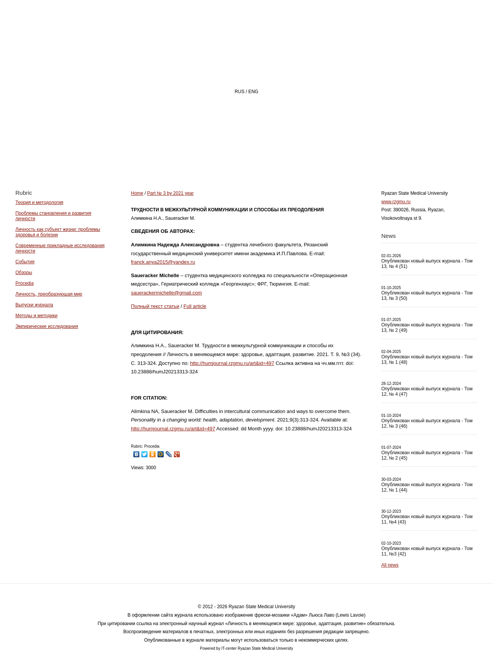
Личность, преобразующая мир (48, 294)
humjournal (215, 363)
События (25, 261)
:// (200, 363)
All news (390, 565)
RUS (239, 91)
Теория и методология (39, 202)
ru (246, 363)
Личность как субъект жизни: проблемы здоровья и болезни (57, 232)
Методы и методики (36, 315)
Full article (194, 306)
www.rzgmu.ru (396, 201)
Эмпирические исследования (46, 326)
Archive (332, 160)
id (261, 363)
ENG (253, 91)
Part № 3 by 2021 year (170, 193)
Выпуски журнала (34, 305)
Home (190, 160)
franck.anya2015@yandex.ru (163, 262)
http (194, 363)
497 (270, 363)
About (234, 160)
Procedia (24, 283)
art (253, 363)
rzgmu (236, 363)
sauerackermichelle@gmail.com (166, 293)
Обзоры (23, 272)
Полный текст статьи (155, 306)
